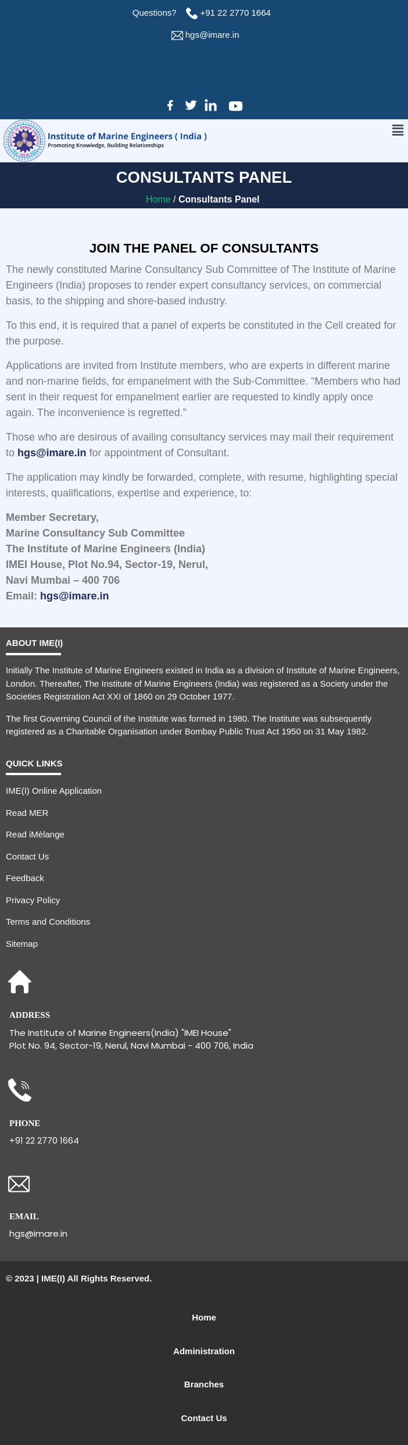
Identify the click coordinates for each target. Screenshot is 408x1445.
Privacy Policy (33, 900)
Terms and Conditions (48, 921)
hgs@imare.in (212, 35)
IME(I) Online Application (54, 791)
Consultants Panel (220, 199)
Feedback (25, 878)
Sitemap (22, 944)
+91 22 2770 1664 (237, 12)
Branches (204, 1384)
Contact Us (27, 856)
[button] (398, 130)
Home (159, 199)
